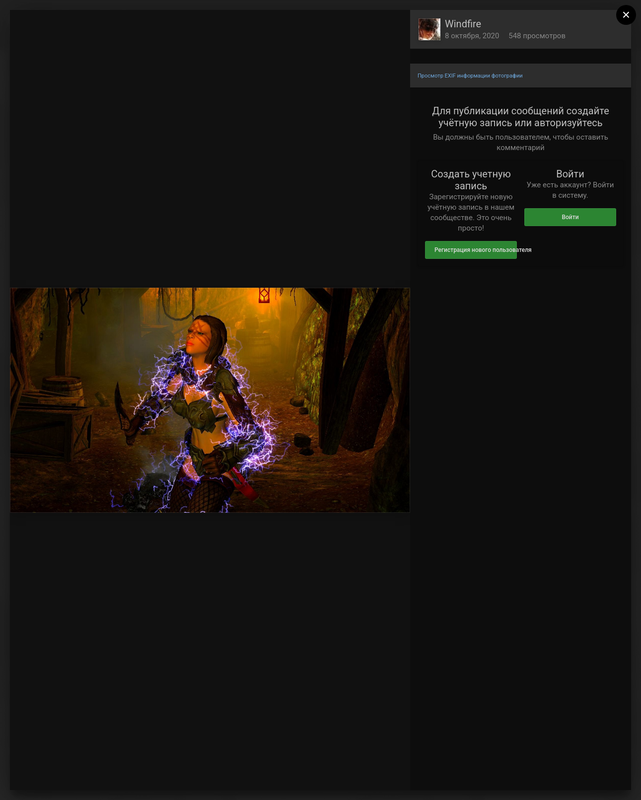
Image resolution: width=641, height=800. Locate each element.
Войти (570, 217)
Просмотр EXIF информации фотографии (470, 76)
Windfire (463, 24)
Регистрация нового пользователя (475, 249)
